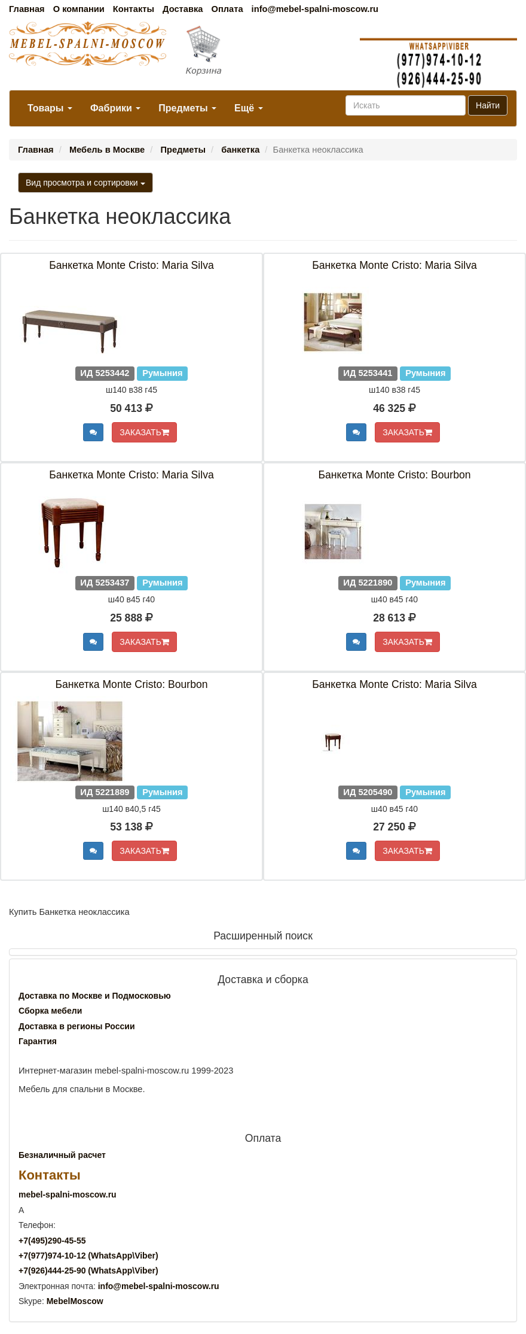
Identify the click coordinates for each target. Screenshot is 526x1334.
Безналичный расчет (62, 1155)
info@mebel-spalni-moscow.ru (315, 9)
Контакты (133, 9)
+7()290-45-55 (52, 1240)
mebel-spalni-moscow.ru (68, 1194)
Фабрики (115, 108)
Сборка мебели (50, 1010)
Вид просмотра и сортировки (85, 182)
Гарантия (38, 1041)
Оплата (227, 9)
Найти (488, 105)
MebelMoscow (75, 1301)
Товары (49, 108)
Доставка (183, 9)
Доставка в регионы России (77, 1026)
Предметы (187, 108)
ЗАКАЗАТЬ (144, 432)
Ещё (248, 108)
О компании (79, 9)
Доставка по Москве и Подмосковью (95, 995)
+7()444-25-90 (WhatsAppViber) (88, 1270)
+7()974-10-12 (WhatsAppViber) (88, 1255)
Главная (27, 9)
